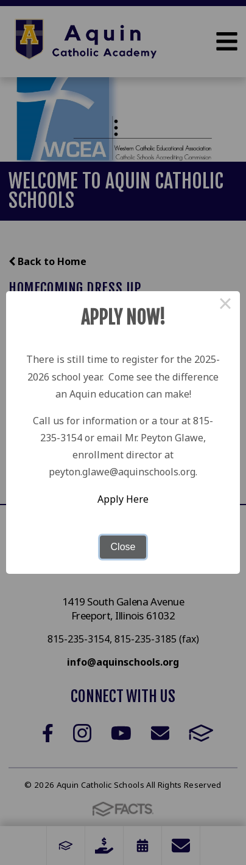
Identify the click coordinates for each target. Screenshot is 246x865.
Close (123, 547)
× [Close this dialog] (225, 305)
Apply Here (123, 499)
